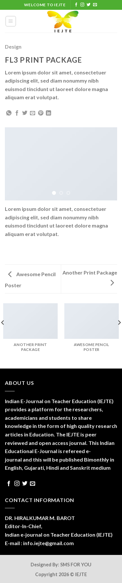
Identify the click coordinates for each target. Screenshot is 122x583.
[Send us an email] (95, 5)
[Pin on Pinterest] (40, 113)
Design (13, 46)
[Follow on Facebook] (76, 5)
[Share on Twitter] (24, 113)
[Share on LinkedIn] (48, 113)
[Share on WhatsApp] (8, 113)
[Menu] (11, 21)
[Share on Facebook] (17, 113)
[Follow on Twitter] (88, 5)
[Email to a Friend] (32, 113)
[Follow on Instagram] (82, 5)
